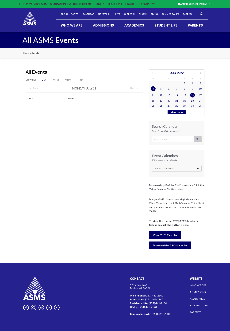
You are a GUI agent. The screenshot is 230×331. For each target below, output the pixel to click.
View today (177, 112)
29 (184, 105)
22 (184, 100)
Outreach (129, 14)
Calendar (88, 14)
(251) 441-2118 (161, 313)
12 (161, 95)
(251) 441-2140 (154, 299)
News (117, 14)
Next (134, 88)
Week (56, 79)
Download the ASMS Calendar (170, 245)
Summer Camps (171, 14)
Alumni (143, 14)
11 (153, 95)
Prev (34, 88)
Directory (104, 14)
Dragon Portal (70, 14)
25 (153, 105)
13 (169, 95)
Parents (195, 25)
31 (200, 105)
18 (153, 100)
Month (68, 79)
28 (176, 105)
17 (200, 95)
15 (184, 95)
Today (80, 79)
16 (192, 95)
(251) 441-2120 (148, 306)
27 (169, 105)
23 (192, 100)
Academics (134, 25)
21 (176, 100)
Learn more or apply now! (194, 4)
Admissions (103, 25)
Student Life (166, 25)
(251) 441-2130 (158, 303)
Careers (187, 14)
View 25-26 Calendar (165, 235)
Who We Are (71, 25)
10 (200, 88)
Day (44, 79)
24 (200, 100)
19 (161, 100)
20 (169, 100)
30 (192, 105)
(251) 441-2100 (154, 295)
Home (26, 53)
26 (161, 105)
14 (176, 95)
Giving (155, 14)
